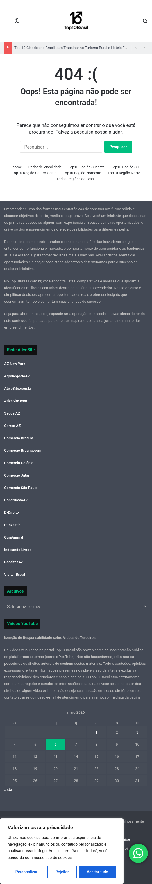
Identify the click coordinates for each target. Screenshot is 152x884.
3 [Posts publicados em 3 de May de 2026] (137, 732)
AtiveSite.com (15, 401)
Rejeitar (62, 872)
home (17, 167)
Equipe (124, 839)
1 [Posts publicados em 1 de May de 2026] (96, 732)
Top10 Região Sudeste (86, 167)
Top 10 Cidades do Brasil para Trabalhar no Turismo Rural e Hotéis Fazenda (75, 48)
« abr (8, 790)
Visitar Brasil (14, 574)
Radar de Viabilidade (45, 167)
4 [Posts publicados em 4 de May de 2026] (15, 744)
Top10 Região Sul (125, 167)
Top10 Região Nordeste (82, 173)
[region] (62, 851)
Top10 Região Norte (124, 173)
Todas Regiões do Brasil (76, 179)
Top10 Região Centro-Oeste (34, 173)
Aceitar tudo (97, 872)
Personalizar (26, 872)
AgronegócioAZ (17, 376)
